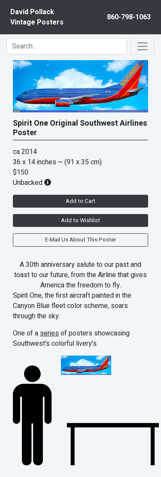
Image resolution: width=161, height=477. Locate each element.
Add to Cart (80, 201)
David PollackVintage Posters (37, 17)
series (49, 333)
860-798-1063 (129, 17)
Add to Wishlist (80, 220)
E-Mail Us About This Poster (80, 239)
